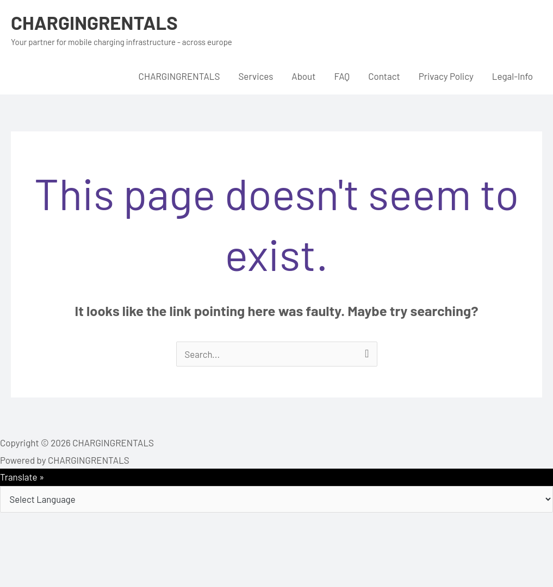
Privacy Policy (446, 76)
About (303, 76)
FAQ (342, 76)
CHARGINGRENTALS (95, 22)
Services (255, 76)
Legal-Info (512, 76)
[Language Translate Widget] (276, 499)
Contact (384, 76)
